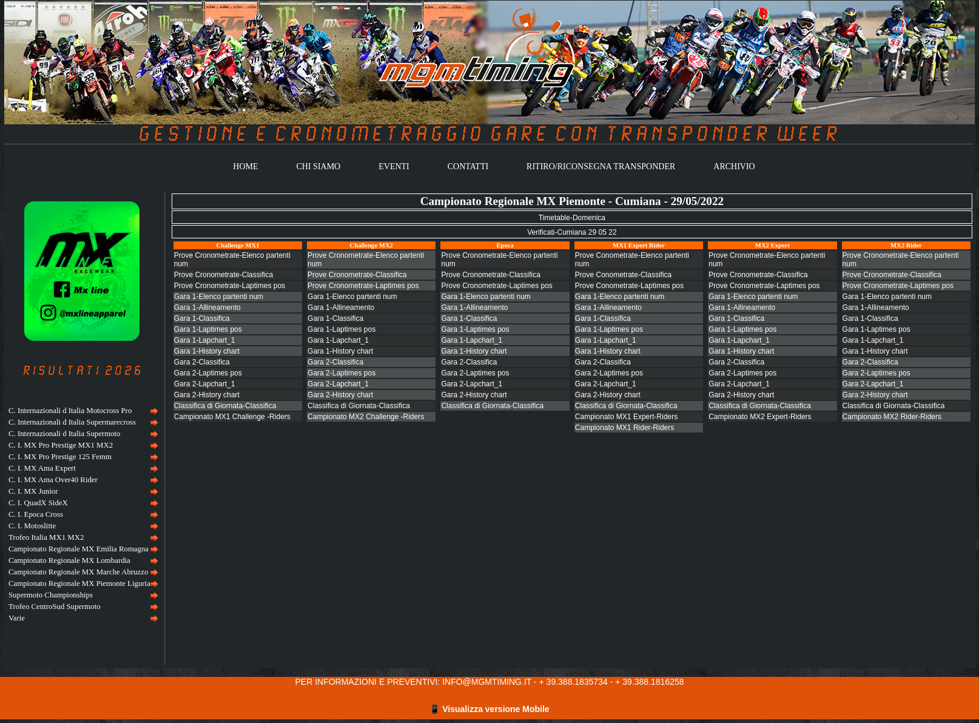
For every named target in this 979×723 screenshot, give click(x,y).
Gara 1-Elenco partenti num (218, 296)
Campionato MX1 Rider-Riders (624, 427)
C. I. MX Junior (33, 491)
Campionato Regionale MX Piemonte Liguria (79, 583)
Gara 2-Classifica (202, 362)
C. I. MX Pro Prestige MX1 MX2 (60, 445)
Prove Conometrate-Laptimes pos (629, 285)
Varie (16, 618)
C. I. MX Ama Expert (42, 468)
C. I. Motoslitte (32, 526)
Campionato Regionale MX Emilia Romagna (78, 549)
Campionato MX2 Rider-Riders (892, 416)
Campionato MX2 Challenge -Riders (366, 416)
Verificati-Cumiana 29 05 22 (571, 232)
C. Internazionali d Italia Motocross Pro (70, 410)
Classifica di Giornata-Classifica (225, 406)
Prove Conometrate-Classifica (623, 275)
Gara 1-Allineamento (207, 307)
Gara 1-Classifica (202, 318)
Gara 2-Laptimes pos (208, 373)
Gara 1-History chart (207, 351)
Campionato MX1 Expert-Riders (626, 416)
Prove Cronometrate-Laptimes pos (229, 285)
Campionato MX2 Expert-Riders (759, 416)
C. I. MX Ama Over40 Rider (53, 480)
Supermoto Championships (50, 595)
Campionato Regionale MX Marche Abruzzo (78, 572)
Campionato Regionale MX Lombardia (69, 560)
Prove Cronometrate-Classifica (223, 275)
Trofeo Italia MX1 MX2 (46, 537)
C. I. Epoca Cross (35, 514)
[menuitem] (82, 411)
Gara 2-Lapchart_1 (204, 384)
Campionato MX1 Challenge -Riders (232, 416)
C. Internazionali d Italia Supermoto (64, 433)
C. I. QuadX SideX (38, 503)
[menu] (82, 514)
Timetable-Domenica (572, 218)
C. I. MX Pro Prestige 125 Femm (60, 456)
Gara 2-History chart (207, 395)
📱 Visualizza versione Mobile (489, 709)
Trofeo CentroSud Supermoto (54, 606)
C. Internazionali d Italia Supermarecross (72, 422)
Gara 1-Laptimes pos (208, 329)
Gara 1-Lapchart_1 (204, 340)
